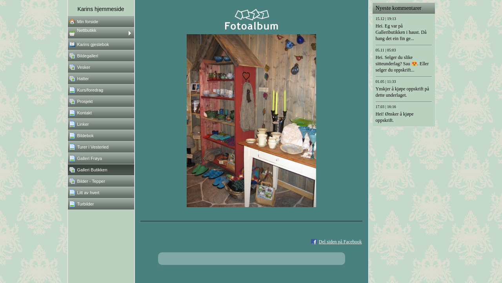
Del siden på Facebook (340, 241)
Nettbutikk (86, 30)
